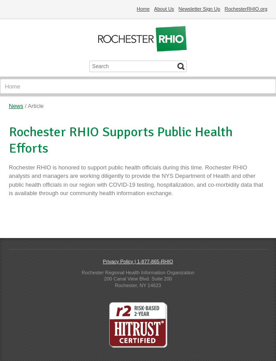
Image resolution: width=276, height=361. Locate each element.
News (16, 106)
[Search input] (132, 66)
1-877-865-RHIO (155, 261)
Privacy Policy (118, 261)
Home (143, 9)
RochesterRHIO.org (246, 9)
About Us (164, 9)
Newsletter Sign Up (199, 9)
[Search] (181, 66)
